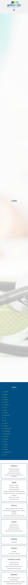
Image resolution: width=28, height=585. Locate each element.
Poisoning (6, 436)
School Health (7, 452)
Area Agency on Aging (14, 487)
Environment (6, 415)
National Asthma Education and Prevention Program (14, 515)
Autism (5, 441)
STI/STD (6, 423)
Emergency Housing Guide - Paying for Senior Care (14, 491)
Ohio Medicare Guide (14, 499)
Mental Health (7, 433)
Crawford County (7, 428)
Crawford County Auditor (14, 564)
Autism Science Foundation (14, 529)
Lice (5, 418)
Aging (5, 410)
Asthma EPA (14, 513)
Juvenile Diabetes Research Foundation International (14, 581)
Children (6, 412)
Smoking (6, 439)
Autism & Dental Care (14, 525)
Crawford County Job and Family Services (14, 566)
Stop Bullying (14, 542)
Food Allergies (7, 431)
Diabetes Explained (14, 579)
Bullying (5, 394)
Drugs (5, 397)
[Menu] (14, 10)
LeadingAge (14, 495)
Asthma (5, 425)
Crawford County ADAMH (14, 471)
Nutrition (6, 402)
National (6, 449)
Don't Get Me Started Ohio (14, 469)
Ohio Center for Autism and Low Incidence (14, 531)
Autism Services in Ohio (14, 527)
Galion (5, 446)
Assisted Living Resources (14, 489)
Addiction (6, 391)
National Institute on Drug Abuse (14, 473)
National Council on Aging (14, 497)
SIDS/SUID (6, 404)
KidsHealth (14, 551)
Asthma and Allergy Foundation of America (14, 508)
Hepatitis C (6, 399)
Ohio (5, 420)
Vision (5, 407)
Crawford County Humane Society (14, 568)
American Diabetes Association (14, 577)
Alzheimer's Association (14, 485)
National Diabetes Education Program (14, 583)
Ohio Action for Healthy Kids (14, 553)
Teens (5, 454)
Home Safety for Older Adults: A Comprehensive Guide (14, 493)
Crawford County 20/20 (14, 562)
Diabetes (6, 444)
